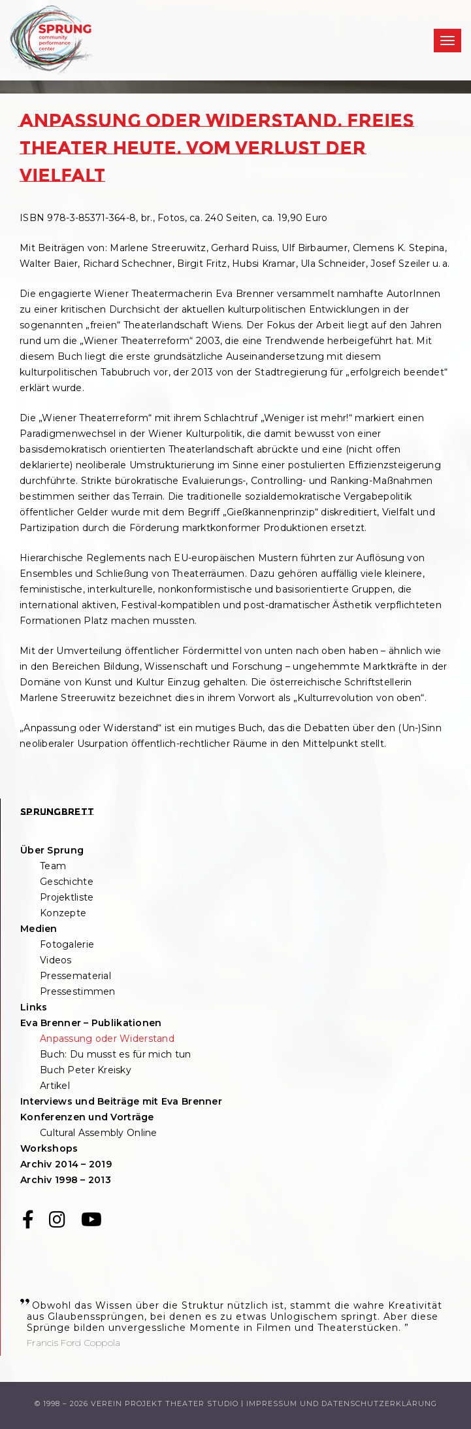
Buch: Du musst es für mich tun (115, 1054)
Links (33, 1007)
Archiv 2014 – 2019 (66, 1164)
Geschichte (66, 881)
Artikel (55, 1086)
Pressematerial (75, 976)
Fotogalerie (67, 944)
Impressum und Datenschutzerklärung (341, 1403)
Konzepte (63, 913)
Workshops (49, 1148)
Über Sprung (52, 850)
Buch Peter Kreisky (85, 1070)
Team (53, 866)
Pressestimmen (78, 991)
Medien (38, 929)
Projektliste (66, 897)
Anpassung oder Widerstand (107, 1038)
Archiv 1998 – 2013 (65, 1180)
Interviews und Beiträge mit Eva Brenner (121, 1101)
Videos (56, 960)
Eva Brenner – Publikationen (91, 1023)
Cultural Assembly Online (98, 1133)
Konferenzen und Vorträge (87, 1117)
